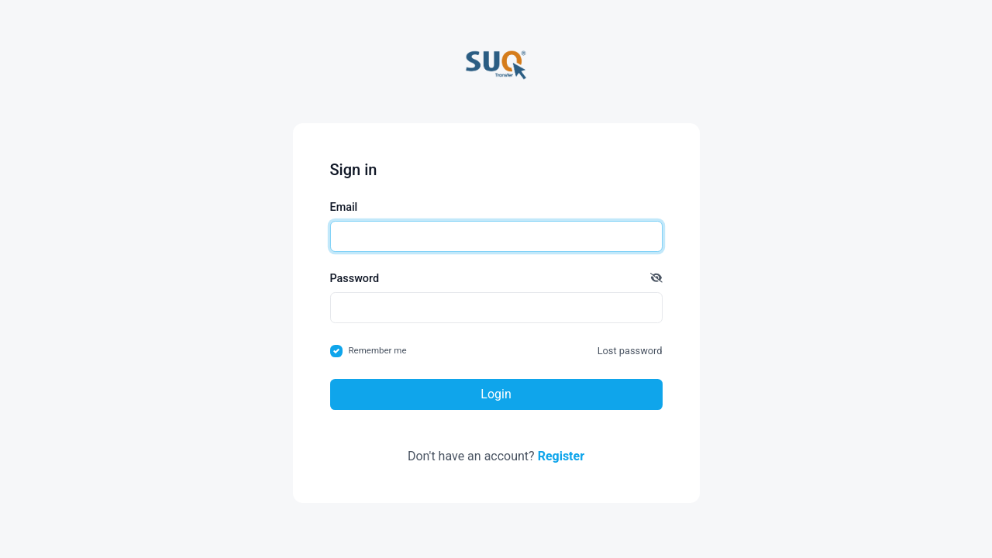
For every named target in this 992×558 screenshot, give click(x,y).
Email (344, 207)
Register (561, 456)
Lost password (630, 350)
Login (495, 394)
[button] (656, 279)
